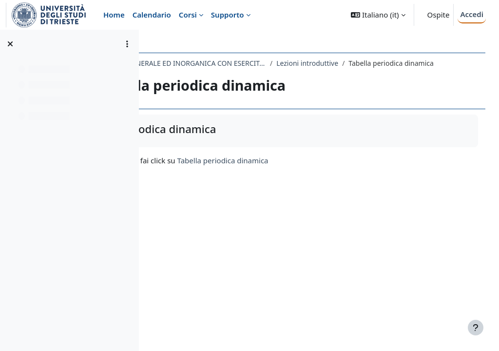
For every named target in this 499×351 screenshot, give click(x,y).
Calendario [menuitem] (152, 15)
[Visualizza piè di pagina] (475, 327)
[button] (378, 15)
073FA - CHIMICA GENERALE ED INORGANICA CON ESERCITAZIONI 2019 (255, 63)
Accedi (471, 14)
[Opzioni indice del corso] (127, 44)
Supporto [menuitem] (227, 15)
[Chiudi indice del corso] (10, 44)
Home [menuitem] (114, 15)
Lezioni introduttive (394, 63)
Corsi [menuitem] (188, 15)
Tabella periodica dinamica (309, 171)
